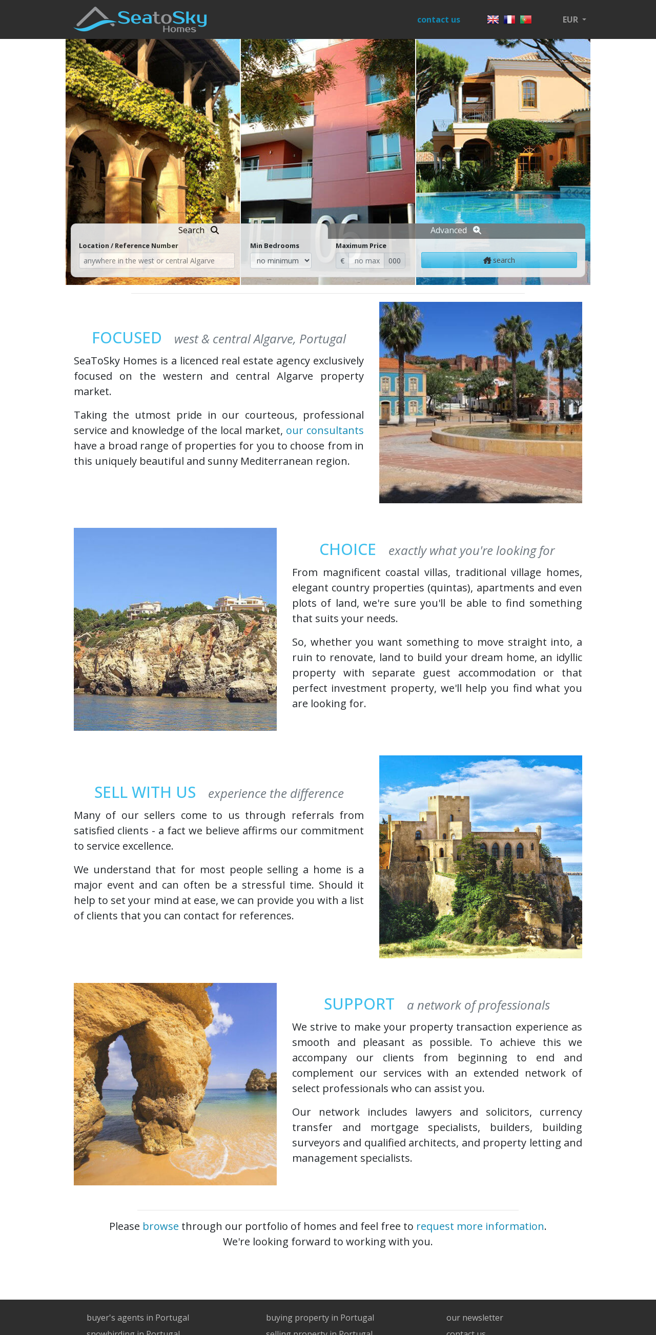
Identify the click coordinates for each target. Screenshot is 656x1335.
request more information (480, 1226)
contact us (438, 19)
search (499, 260)
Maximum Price (361, 245)
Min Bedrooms (274, 245)
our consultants (325, 430)
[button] (574, 19)
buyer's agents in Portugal (138, 1317)
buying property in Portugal (320, 1317)
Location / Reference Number (128, 245)
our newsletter (474, 1317)
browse (160, 1226)
